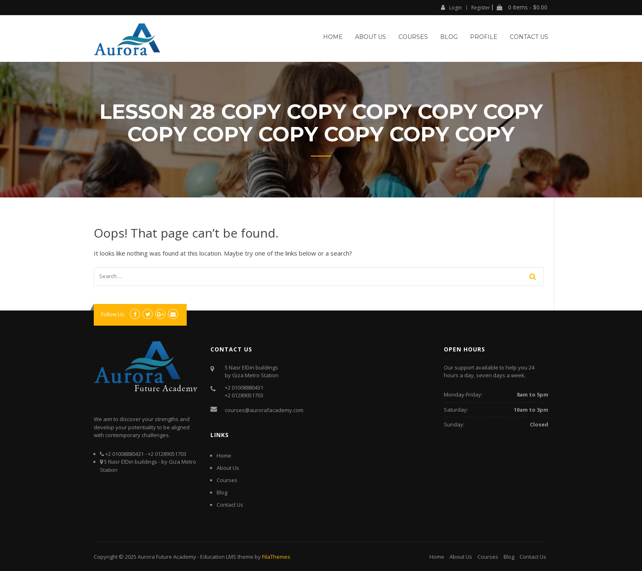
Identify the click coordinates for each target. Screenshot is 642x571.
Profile (483, 37)
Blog (449, 37)
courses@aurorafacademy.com (264, 410)
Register (480, 7)
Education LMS (218, 556)
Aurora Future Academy (167, 556)
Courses (413, 37)
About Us (370, 37)
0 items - (522, 7)
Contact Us (529, 37)
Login (451, 7)
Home (333, 37)
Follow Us (112, 314)
